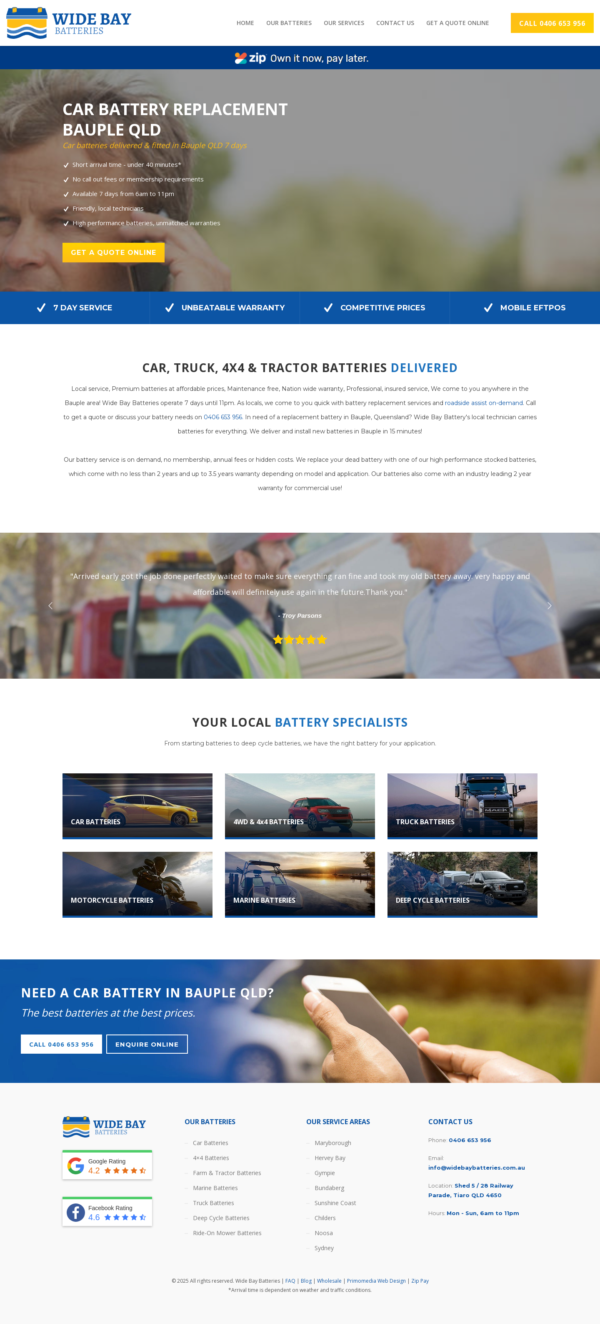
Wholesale (329, 1280)
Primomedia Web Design (376, 1280)
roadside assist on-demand (484, 403)
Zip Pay (420, 1280)
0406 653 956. (223, 417)
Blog (306, 1280)
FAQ (290, 1280)
